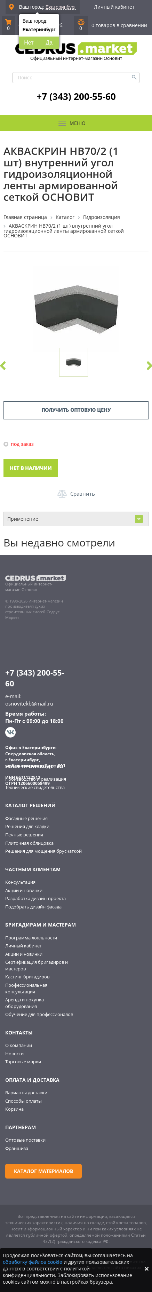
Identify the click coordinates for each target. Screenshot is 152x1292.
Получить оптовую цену (76, 410)
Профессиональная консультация (26, 988)
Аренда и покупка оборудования (24, 1002)
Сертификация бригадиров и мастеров (36, 965)
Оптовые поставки (25, 1140)
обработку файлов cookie (32, 1262)
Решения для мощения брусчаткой (43, 851)
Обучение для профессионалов (39, 1014)
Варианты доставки (26, 1092)
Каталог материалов (43, 1171)
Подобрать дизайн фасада (33, 907)
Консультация (20, 882)
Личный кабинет (114, 6)
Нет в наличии (31, 468)
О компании (18, 1045)
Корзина (14, 1109)
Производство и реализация (35, 779)
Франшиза (16, 1148)
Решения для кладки (27, 826)
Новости (14, 1053)
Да (49, 43)
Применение (75, 519)
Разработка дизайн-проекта (35, 898)
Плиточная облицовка (29, 843)
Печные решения (24, 835)
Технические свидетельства (35, 787)
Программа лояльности (31, 938)
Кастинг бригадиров (27, 977)
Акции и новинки (23, 890)
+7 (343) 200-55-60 (76, 96)
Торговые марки (23, 1061)
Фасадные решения (26, 818)
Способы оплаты (23, 1101)
